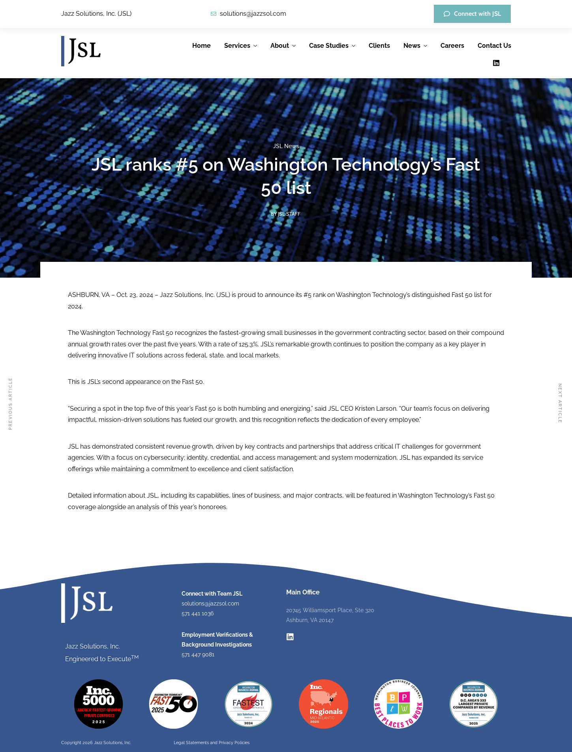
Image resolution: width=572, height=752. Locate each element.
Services (237, 45)
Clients (379, 45)
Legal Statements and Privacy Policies (211, 742)
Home (201, 45)
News (411, 45)
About (279, 45)
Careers (452, 45)
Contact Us (494, 45)
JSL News (286, 146)
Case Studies (329, 45)
